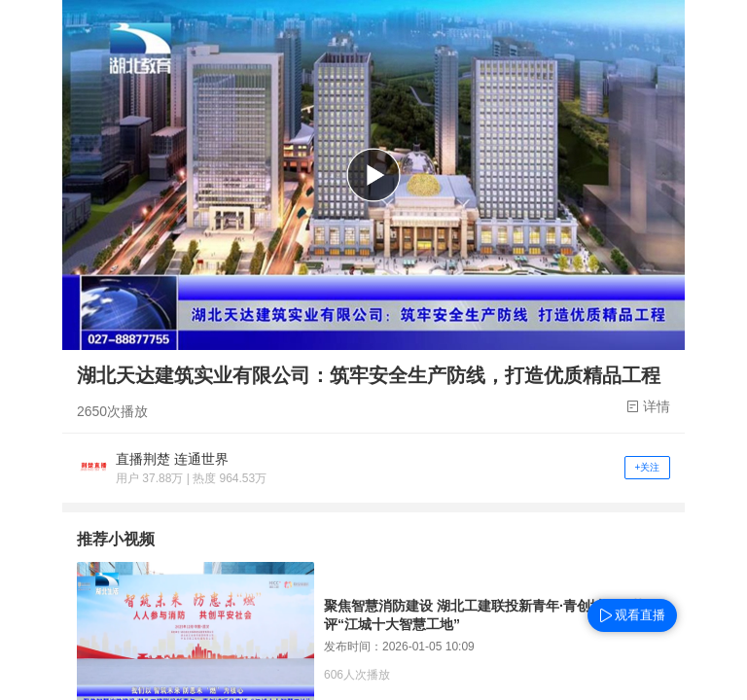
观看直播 (640, 615)
